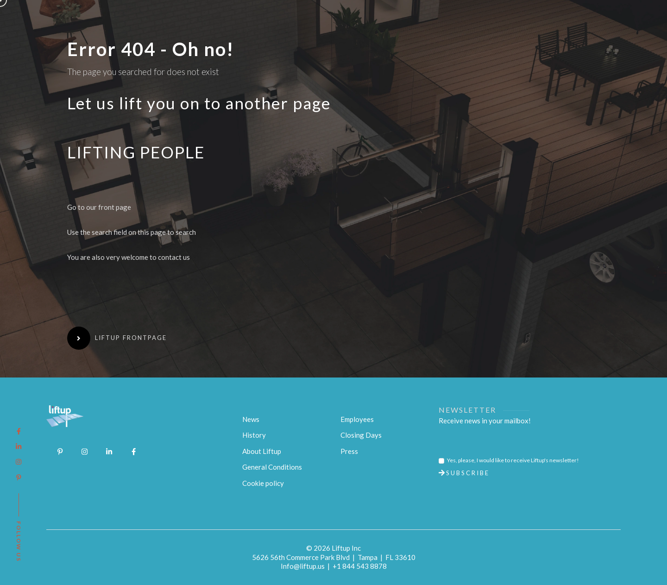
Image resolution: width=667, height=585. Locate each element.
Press (349, 451)
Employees (357, 419)
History (254, 435)
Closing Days (361, 435)
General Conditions (272, 467)
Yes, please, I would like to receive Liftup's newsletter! (513, 460)
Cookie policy (263, 483)
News (250, 419)
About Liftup (261, 451)
